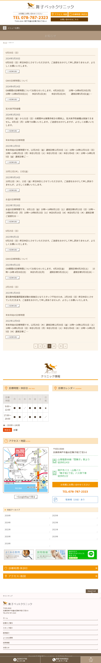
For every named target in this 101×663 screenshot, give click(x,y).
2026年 (8, 515)
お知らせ (6, 647)
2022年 (8, 529)
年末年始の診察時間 (15, 140)
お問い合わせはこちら (69, 19)
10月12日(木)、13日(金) (17, 171)
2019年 (55, 536)
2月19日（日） (13, 286)
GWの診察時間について (17, 80)
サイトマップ (7, 596)
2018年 (8, 543)
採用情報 (6, 642)
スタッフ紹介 (8, 628)
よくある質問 (8, 638)
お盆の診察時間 (13, 199)
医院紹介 (6, 633)
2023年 (55, 522)
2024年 (8, 522)
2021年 (55, 529)
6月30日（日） (13, 52)
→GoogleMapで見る (25, 496)
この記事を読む (12, 71)
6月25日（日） (13, 230)
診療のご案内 (8, 623)
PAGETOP (92, 591)
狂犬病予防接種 (13, 108)
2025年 (55, 515)
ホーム (5, 618)
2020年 (8, 536)
